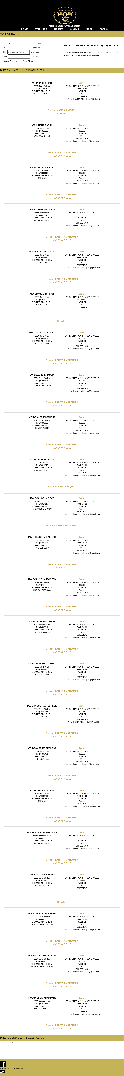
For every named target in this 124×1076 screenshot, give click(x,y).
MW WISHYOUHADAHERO (42, 956)
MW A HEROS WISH (42, 125)
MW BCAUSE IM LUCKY (42, 333)
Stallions (41, 29)
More (89, 29)
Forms (104, 29)
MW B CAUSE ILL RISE (42, 167)
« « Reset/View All (27, 61)
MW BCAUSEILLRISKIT (42, 790)
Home (24, 29)
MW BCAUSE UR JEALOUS (42, 748)
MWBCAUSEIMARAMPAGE (42, 998)
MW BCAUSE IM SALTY (42, 459)
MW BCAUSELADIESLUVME (42, 832)
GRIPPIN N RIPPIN (42, 83)
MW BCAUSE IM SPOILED (42, 537)
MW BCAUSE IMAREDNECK (42, 706)
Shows (74, 29)
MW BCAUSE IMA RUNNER (42, 664)
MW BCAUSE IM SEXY (42, 498)
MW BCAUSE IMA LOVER (42, 621)
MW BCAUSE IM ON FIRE (42, 417)
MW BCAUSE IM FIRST (42, 294)
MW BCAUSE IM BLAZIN (42, 252)
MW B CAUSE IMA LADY (42, 209)
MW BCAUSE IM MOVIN (42, 375)
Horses (58, 29)
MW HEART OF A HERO (42, 875)
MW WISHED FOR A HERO (42, 913)
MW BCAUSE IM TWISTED (42, 579)
